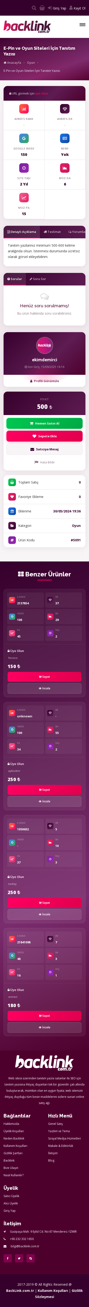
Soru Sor (38, 279)
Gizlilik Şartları (13, 1153)
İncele (44, 688)
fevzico (13, 658)
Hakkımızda (11, 1124)
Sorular (14, 279)
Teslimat (52, 232)
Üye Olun (16, 651)
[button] (82, 25)
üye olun (41, 93)
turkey (12, 884)
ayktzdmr (14, 771)
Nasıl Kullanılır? (13, 1175)
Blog (51, 1160)
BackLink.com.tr (20, 1290)
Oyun (31, 62)
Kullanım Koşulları (15, 1146)
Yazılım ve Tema (59, 1131)
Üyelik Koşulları (14, 1131)
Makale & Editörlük (60, 1146)
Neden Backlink (14, 1138)
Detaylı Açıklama (21, 232)
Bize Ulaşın (11, 1168)
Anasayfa (12, 62)
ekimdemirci (44, 359)
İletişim (53, 1153)
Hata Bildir (44, 462)
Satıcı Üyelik (11, 1196)
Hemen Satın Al (44, 423)
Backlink (9, 1160)
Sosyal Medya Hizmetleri (64, 1138)
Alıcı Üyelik (11, 1203)
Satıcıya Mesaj (44, 449)
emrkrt (12, 997)
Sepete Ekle (45, 436)
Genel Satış (55, 1124)
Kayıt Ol (77, 8)
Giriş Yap (57, 8)
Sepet (44, 677)
